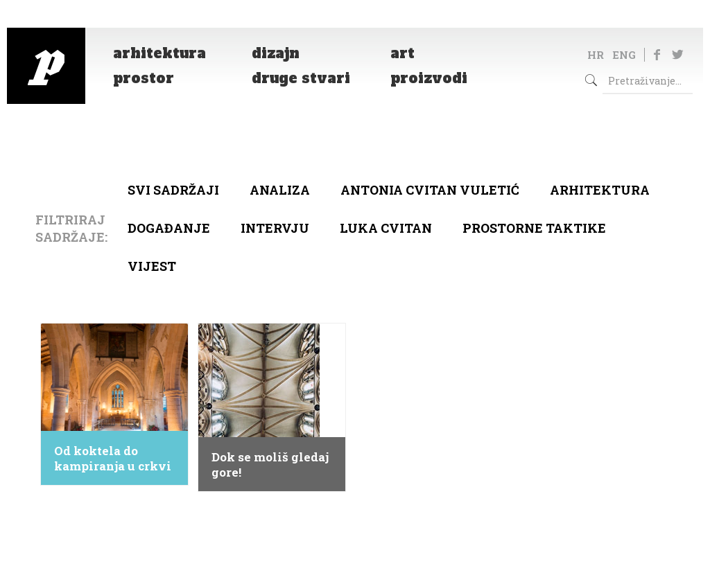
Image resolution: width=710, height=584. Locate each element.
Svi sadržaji (173, 190)
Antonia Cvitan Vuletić (429, 190)
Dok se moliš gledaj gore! (270, 465)
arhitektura (600, 190)
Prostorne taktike (534, 228)
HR (595, 55)
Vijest (152, 266)
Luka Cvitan (386, 228)
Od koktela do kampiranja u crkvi (112, 458)
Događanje (169, 228)
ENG (624, 55)
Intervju (275, 228)
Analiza (280, 190)
